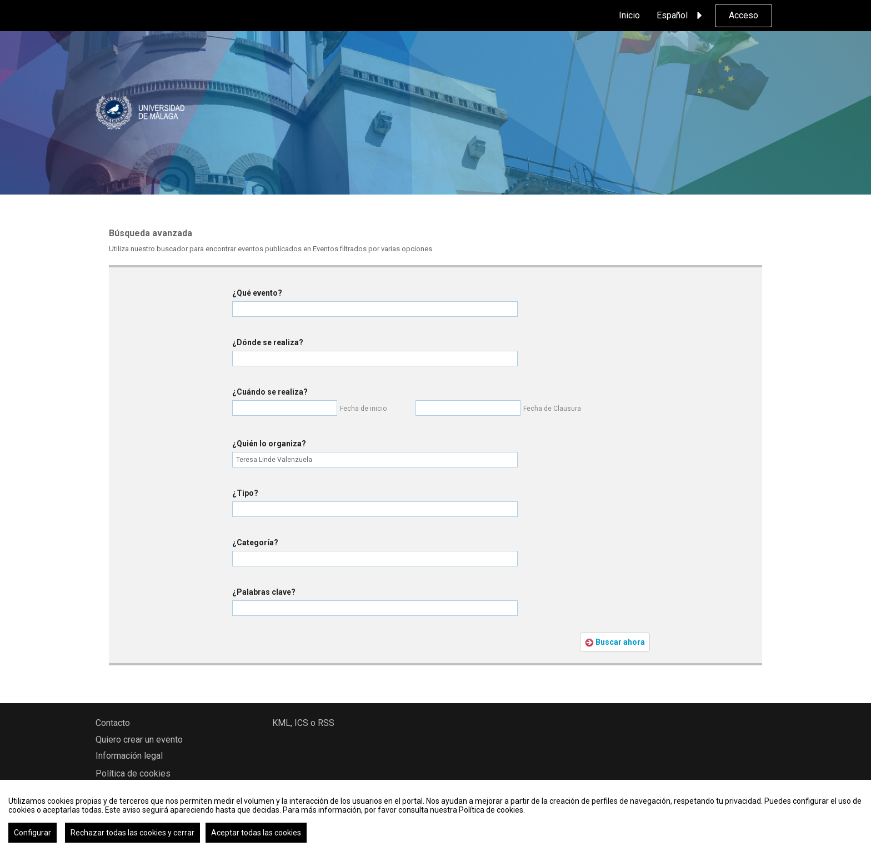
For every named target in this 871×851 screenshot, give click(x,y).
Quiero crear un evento (139, 739)
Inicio (629, 15)
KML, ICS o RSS (303, 723)
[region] (435, 815)
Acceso (743, 15)
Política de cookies (133, 773)
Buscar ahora (615, 642)
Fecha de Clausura (552, 408)
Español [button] (681, 15)
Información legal (129, 755)
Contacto (113, 723)
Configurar (32, 832)
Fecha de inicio (363, 408)
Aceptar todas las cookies (256, 832)
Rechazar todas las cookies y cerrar (132, 832)
